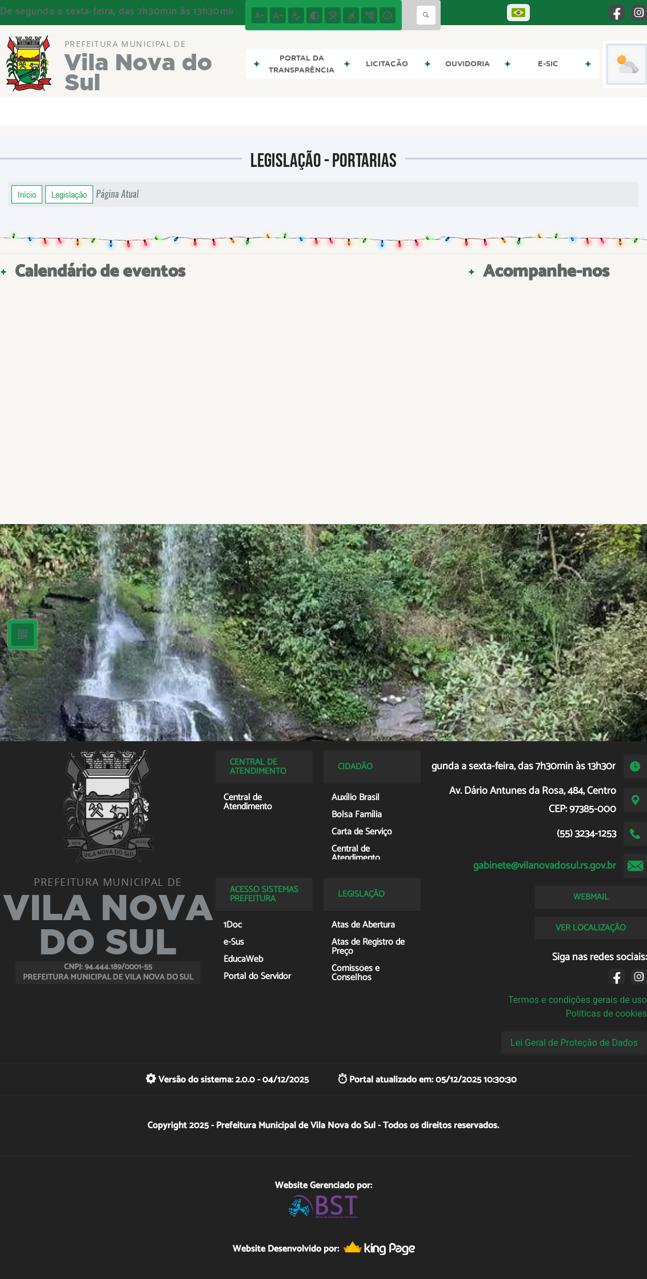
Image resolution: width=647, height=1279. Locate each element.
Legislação (69, 194)
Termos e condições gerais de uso (577, 999)
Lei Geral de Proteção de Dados (574, 1042)
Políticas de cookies (606, 1013)
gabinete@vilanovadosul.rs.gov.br (544, 865)
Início (27, 194)
